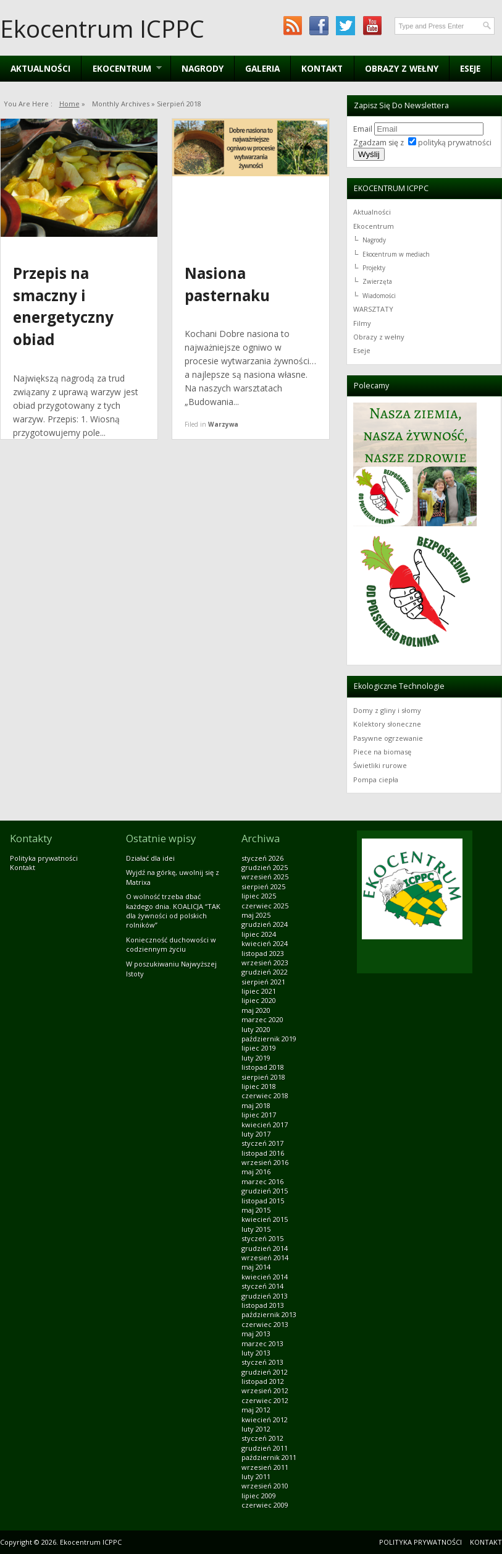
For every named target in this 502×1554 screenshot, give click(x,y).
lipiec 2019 (258, 1047)
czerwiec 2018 (264, 1095)
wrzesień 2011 (264, 1467)
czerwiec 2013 (264, 1324)
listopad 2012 (262, 1381)
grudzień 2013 (264, 1295)
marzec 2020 (262, 1019)
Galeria (262, 68)
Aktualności (40, 68)
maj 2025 (255, 915)
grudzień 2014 (264, 1248)
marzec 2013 (262, 1343)
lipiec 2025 (258, 895)
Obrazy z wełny (401, 68)
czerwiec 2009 (264, 1504)
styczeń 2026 (262, 858)
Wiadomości (379, 295)
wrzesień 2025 (264, 876)
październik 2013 (268, 1314)
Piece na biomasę (382, 751)
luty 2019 (255, 1057)
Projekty (373, 267)
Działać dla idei (150, 858)
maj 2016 (255, 1171)
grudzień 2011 (264, 1448)
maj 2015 (255, 1210)
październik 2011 (268, 1457)
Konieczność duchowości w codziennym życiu (171, 944)
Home (69, 103)
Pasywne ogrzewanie (388, 738)
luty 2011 (255, 1476)
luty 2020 (255, 1029)
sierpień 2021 (263, 981)
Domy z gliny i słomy (387, 710)
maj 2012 (255, 1409)
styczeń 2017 (262, 1143)
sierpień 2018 (263, 1077)
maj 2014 (255, 1266)
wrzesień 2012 (264, 1390)
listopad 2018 (262, 1067)
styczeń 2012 (262, 1438)
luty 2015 (255, 1229)
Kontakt (322, 68)
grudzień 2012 (264, 1372)
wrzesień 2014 (264, 1257)
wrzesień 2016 (264, 1162)
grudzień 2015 (264, 1190)
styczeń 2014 (262, 1286)
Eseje (470, 68)
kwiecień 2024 (264, 943)
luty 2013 (255, 1352)
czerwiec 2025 (264, 905)
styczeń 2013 (262, 1362)
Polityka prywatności (44, 858)
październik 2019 (268, 1038)
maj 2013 (255, 1333)
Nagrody (203, 68)
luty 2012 (255, 1428)
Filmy (362, 323)
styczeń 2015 (262, 1238)
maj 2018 (255, 1105)
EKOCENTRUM (121, 68)
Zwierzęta (377, 281)
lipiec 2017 (258, 1114)
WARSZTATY (373, 309)
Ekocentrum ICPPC (102, 28)
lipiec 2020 (258, 1000)
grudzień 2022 (264, 971)
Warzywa (223, 424)
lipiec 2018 (258, 1086)
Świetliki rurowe (380, 765)
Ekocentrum (373, 226)
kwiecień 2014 (264, 1276)
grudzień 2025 (264, 867)
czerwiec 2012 (264, 1400)
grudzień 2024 (264, 924)
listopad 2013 (262, 1305)
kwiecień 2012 (264, 1419)
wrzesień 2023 (264, 962)
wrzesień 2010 (264, 1485)
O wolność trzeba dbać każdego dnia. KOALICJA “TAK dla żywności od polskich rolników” (173, 910)
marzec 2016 (262, 1181)
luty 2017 (255, 1133)
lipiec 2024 (258, 934)
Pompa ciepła (375, 779)
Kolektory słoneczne (387, 723)
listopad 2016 (262, 1153)
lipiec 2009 (258, 1495)
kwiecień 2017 (264, 1124)
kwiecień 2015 (264, 1219)
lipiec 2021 (258, 991)
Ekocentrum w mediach (396, 254)
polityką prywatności (455, 142)
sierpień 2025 (263, 886)
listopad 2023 (262, 953)
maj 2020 (255, 1010)
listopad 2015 (262, 1200)
